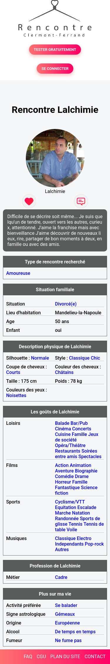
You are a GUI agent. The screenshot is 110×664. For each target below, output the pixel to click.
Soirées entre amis (76, 453)
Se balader (66, 605)
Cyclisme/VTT (70, 502)
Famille (79, 434)
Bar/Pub (79, 423)
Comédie (64, 476)
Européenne (67, 623)
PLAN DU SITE (65, 656)
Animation (80, 465)
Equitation (65, 507)
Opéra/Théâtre (70, 445)
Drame (82, 476)
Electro (84, 538)
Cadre (61, 577)
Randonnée (67, 518)
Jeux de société (77, 437)
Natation (81, 513)
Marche (63, 513)
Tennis (75, 524)
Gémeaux (65, 614)
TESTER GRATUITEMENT (55, 49)
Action (62, 465)
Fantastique (67, 487)
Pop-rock (94, 544)
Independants (69, 544)
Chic (95, 358)
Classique (79, 358)
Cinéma (63, 429)
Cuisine (63, 434)
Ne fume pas (68, 640)
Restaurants (67, 451)
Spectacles (89, 456)
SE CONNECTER (54, 68)
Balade (62, 423)
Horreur (63, 482)
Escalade (87, 507)
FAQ (28, 656)
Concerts (81, 429)
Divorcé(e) (66, 304)
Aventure (64, 471)
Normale (40, 358)
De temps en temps (75, 631)
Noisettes (16, 395)
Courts (13, 372)
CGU (41, 656)
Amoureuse (18, 273)
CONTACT (95, 656)
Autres (62, 549)
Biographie (86, 471)
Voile (72, 529)
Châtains (64, 372)
